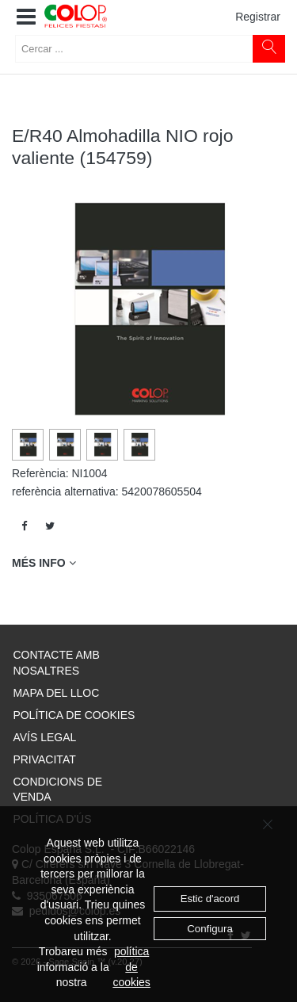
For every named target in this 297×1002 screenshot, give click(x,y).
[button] (26, 17)
